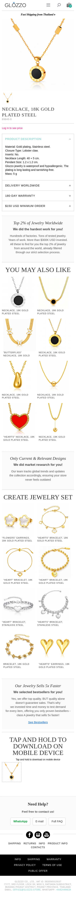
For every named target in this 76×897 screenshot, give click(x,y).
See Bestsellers (38, 722)
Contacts (38, 847)
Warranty (54, 859)
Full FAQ (57, 821)
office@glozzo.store (27, 890)
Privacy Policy (25, 865)
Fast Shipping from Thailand (37, 14)
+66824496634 (63, 890)
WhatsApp (20, 821)
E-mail (39, 821)
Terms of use (52, 865)
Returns (30, 843)
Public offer (37, 871)
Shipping (14, 843)
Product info (58, 843)
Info (42, 843)
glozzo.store (12, 177)
